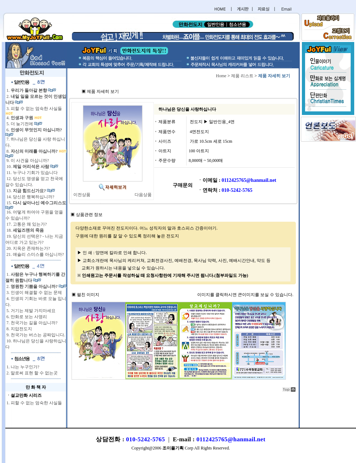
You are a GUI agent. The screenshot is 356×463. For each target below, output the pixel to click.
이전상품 (81, 194)
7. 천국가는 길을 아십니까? (31, 322)
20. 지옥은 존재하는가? (27, 248)
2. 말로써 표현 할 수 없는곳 (31, 372)
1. (26, 90)
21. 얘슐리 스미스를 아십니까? (34, 254)
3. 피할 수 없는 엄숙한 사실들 (33, 108)
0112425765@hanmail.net (231, 439)
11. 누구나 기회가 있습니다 (31, 172)
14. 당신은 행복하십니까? (29, 196)
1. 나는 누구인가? (22, 366)
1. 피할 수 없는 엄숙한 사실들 (33, 402)
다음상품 (143, 194)
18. (24, 230)
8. (32, 151)
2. (32, 286)
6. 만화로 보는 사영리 (26, 316)
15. (35, 202)
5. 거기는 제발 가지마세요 (30, 310)
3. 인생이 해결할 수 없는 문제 (33, 292)
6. (33, 129)
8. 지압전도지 (18, 328)
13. (26, 190)
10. (27, 166)
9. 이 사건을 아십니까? (27, 160)
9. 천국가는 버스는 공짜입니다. (35, 334)
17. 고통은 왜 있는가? (26, 224)
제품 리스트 (242, 75)
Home (221, 75)
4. (19, 117)
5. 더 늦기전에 (19, 123)
